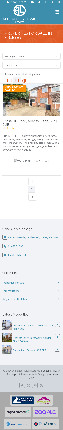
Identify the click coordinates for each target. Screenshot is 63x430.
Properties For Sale (13, 282)
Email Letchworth (17, 255)
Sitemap (11, 374)
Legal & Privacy (51, 370)
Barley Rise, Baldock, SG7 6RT (29, 350)
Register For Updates (14, 299)
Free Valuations (11, 290)
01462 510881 (16, 2)
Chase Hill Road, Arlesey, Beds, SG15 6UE (30, 123)
